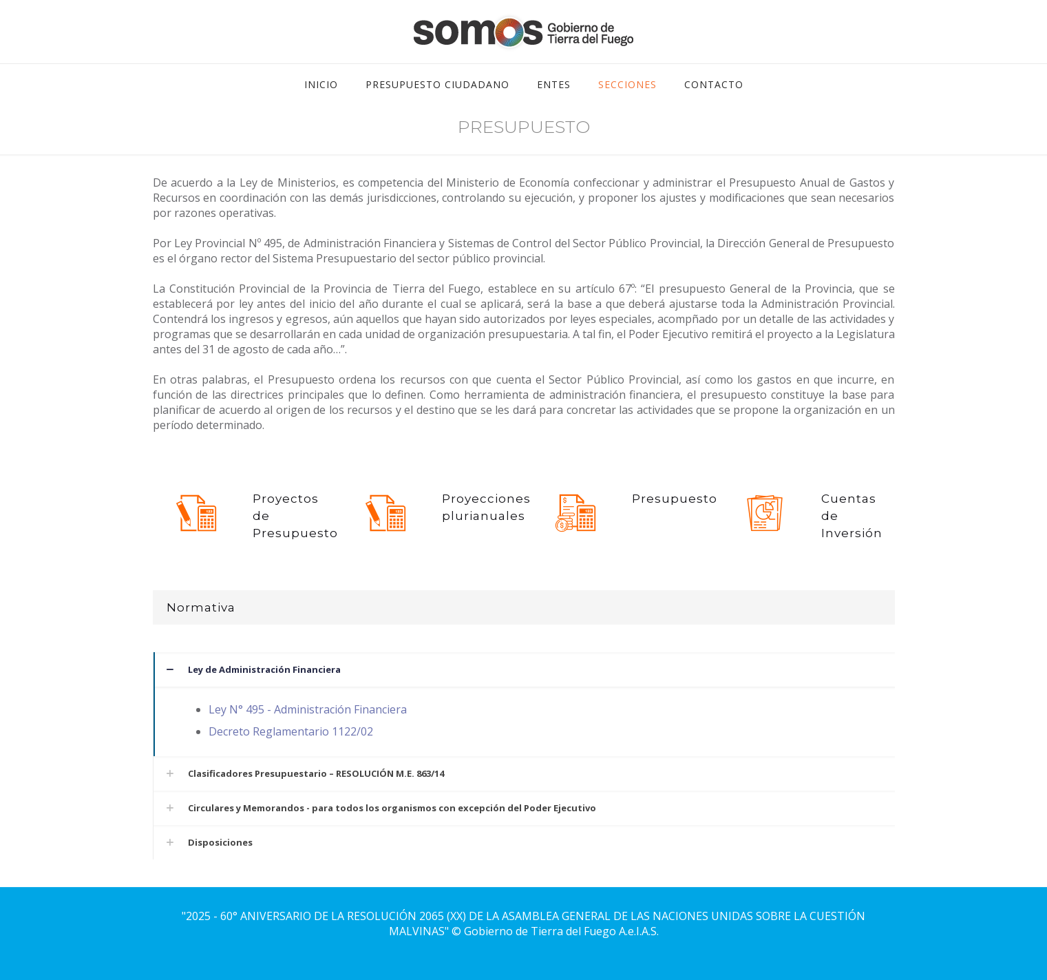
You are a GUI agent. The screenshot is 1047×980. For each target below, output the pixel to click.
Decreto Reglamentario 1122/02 (291, 731)
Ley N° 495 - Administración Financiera (308, 709)
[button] (524, 704)
